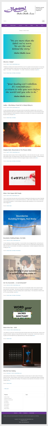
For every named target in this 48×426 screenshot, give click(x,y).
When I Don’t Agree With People (12, 193)
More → (38, 69)
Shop (26, 25)
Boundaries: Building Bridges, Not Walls (14, 238)
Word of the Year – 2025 (10, 327)
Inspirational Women (8, 398)
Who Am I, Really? (8, 62)
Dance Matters (6, 404)
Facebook (38, 18)
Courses (20, 25)
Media (32, 25)
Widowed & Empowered (8, 399)
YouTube (41, 18)
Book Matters (6, 405)
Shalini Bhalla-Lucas (16, 64)
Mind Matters (18, 161)
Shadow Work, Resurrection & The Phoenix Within (17, 150)
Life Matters (14, 117)
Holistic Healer (13, 25)
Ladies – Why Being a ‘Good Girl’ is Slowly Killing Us (17, 105)
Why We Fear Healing (9, 371)
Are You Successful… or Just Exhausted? (14, 283)
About (42, 25)
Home (6, 25)
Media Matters (6, 408)
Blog (37, 25)
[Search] (43, 21)
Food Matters (6, 407)
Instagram (44, 18)
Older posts (6, 388)
